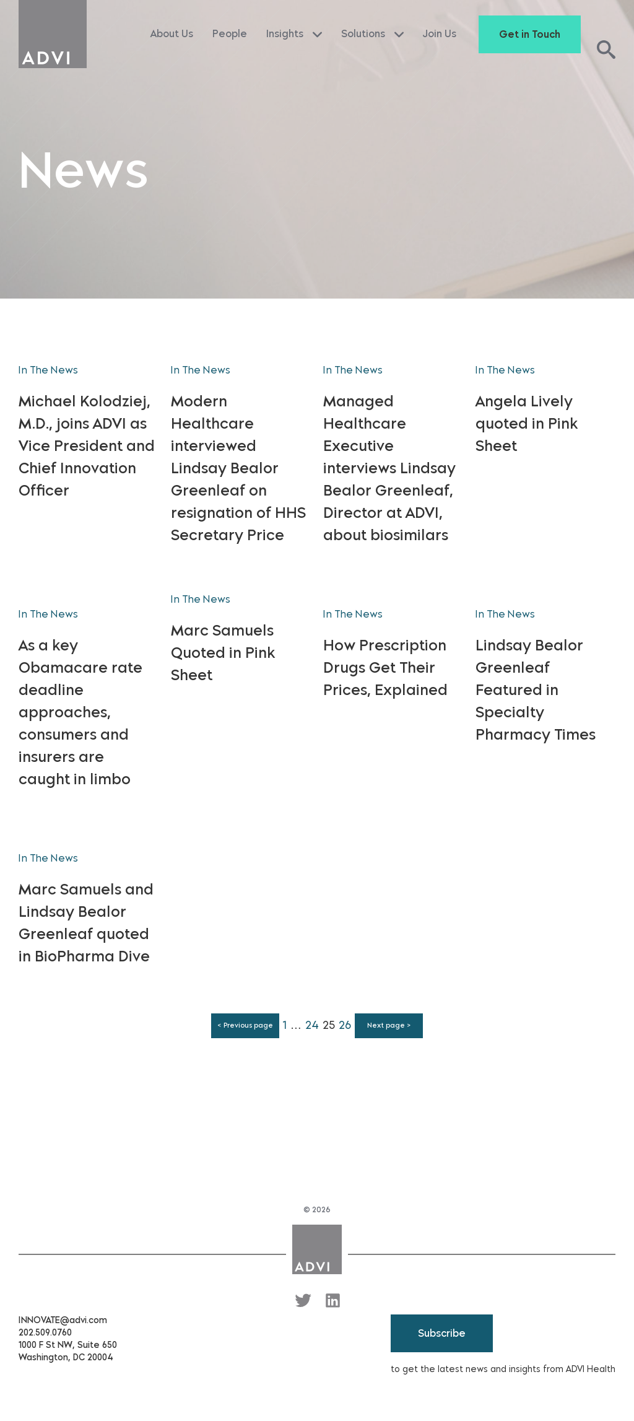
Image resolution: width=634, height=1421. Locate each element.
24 (312, 1025)
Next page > (389, 1025)
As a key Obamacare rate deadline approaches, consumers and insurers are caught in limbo (80, 712)
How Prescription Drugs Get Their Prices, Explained (385, 667)
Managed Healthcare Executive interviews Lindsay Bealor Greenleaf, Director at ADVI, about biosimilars (389, 468)
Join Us (439, 34)
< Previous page (245, 1025)
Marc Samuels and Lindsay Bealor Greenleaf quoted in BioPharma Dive (86, 922)
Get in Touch (529, 34)
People (229, 34)
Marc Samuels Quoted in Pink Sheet (223, 652)
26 (345, 1025)
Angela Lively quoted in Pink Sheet (527, 423)
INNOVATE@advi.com (63, 1320)
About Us (171, 34)
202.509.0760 (45, 1332)
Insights (294, 34)
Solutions (372, 34)
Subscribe (442, 1333)
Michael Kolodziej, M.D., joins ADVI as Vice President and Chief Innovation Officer (87, 445)
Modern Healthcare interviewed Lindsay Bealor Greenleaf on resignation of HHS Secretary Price (238, 468)
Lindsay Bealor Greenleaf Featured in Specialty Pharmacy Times (536, 689)
